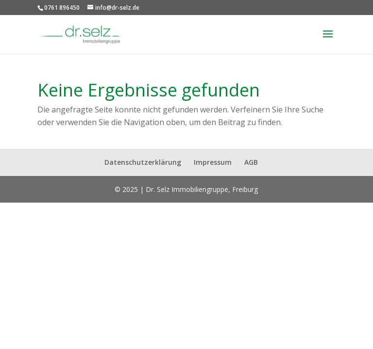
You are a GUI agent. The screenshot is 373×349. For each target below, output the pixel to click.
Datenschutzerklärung (142, 162)
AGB (251, 162)
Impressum (213, 162)
